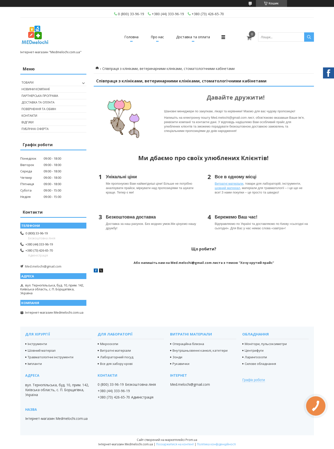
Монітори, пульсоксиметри (266, 344)
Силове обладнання (260, 363)
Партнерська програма (40, 96)
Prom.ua (191, 440)
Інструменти (37, 344)
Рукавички (181, 363)
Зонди (177, 357)
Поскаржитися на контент (175, 444)
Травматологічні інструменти (50, 357)
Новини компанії (36, 89)
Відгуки (28, 122)
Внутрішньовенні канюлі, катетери (200, 350)
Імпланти (35, 363)
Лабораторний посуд (116, 357)
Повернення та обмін (39, 109)
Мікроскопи (109, 344)
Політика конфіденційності (216, 444)
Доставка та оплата (193, 37)
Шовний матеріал (42, 350)
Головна (131, 37)
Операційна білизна (188, 344)
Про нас (157, 37)
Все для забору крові (116, 363)
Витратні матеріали (229, 183)
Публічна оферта (35, 129)
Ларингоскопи (256, 357)
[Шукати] (309, 37)
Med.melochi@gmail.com (43, 266)
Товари (28, 82)
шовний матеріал (227, 188)
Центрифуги (254, 350)
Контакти (29, 116)
